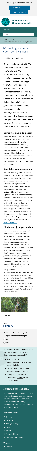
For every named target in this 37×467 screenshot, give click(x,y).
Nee (7, 343)
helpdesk (14, 365)
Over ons (9, 417)
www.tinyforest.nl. (11, 222)
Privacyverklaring (12, 424)
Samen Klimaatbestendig (19, 371)
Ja (7, 339)
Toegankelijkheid (12, 434)
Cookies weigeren (19, 12)
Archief (8, 431)
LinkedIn (20, 377)
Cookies (29, 3)
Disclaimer (9, 420)
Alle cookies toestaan (19, 8)
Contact (8, 427)
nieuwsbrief (13, 380)
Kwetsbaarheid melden (14, 437)
